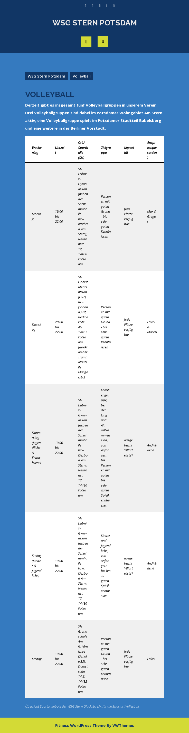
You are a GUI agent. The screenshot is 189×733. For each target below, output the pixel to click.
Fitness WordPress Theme (80, 725)
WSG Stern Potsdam (94, 22)
